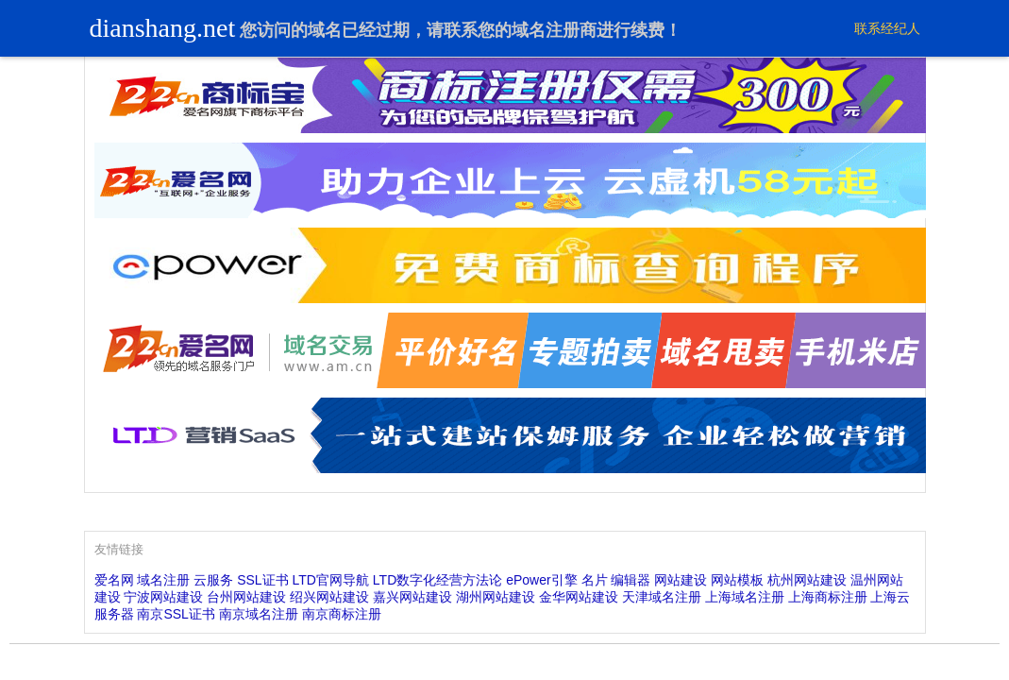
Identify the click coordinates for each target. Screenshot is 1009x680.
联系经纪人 (887, 28)
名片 (594, 579)
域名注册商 (554, 30)
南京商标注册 (341, 613)
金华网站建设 (578, 596)
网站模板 (737, 579)
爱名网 (114, 579)
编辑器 (630, 579)
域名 (325, 30)
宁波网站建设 (163, 596)
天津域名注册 (661, 596)
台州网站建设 (246, 596)
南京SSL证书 (175, 613)
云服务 (213, 579)
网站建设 (680, 579)
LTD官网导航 (331, 579)
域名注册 (163, 579)
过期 (393, 30)
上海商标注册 (827, 596)
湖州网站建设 (495, 596)
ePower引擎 (541, 579)
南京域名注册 (258, 613)
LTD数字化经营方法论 (437, 579)
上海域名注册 (744, 596)
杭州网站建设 (807, 579)
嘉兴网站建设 (412, 596)
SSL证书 (262, 579)
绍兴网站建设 (329, 596)
